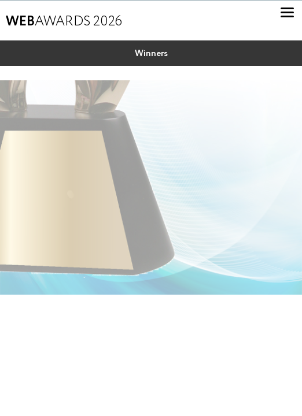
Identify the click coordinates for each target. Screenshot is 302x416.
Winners (151, 53)
